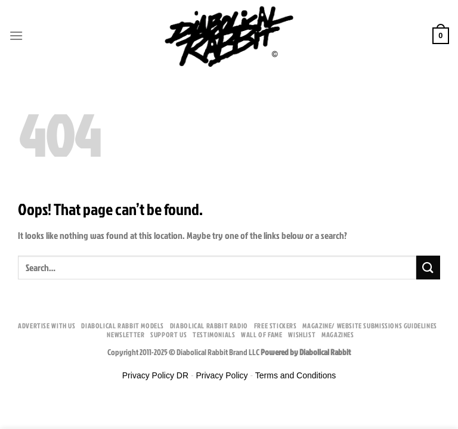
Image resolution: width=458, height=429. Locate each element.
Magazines (337, 334)
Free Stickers (275, 326)
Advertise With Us (46, 326)
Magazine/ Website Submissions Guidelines (369, 326)
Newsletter (125, 334)
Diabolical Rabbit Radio (209, 326)
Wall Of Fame (261, 334)
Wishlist (301, 334)
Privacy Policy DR (155, 375)
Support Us (168, 334)
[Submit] (428, 267)
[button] (16, 35)
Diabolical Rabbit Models (122, 326)
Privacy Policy (221, 375)
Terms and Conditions (295, 375)
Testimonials (214, 334)
